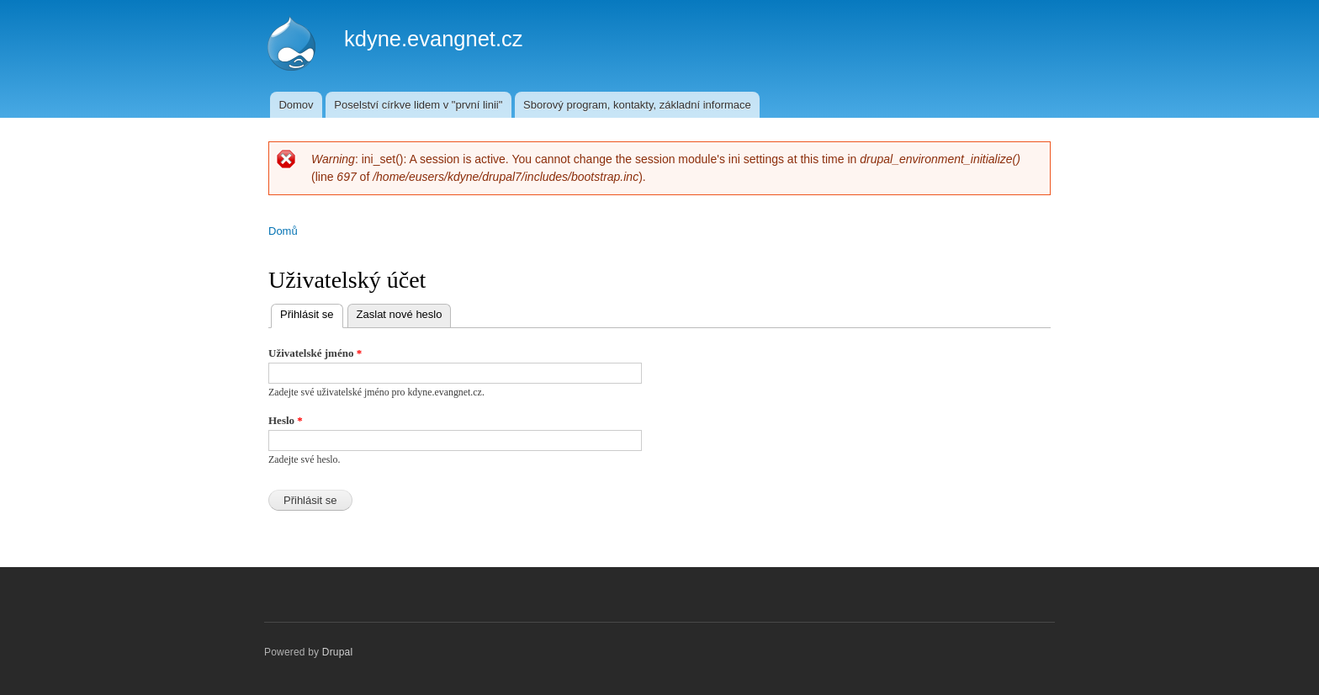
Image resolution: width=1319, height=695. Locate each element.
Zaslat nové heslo (399, 314)
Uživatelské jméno (315, 353)
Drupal (337, 652)
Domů (283, 231)
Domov (295, 104)
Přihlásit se (311, 313)
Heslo (285, 420)
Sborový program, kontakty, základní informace (637, 104)
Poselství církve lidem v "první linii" (418, 104)
